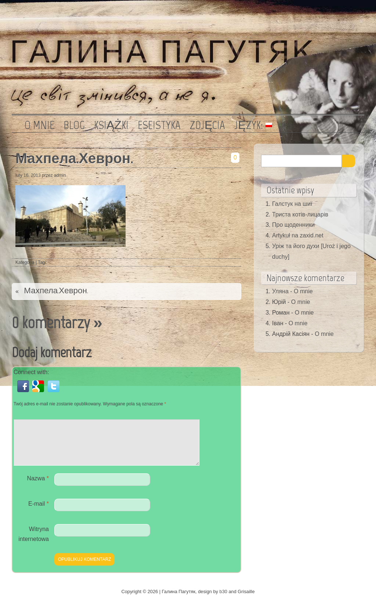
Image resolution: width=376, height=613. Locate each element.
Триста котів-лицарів (300, 214)
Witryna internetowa (33, 543)
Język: (253, 125)
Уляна (280, 291)
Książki (111, 125)
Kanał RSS (354, 13)
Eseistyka (159, 125)
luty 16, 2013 (28, 175)
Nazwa (38, 487)
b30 (223, 600)
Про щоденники (293, 225)
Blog (74, 125)
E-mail (38, 512)
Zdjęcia (207, 125)
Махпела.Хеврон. (74, 158)
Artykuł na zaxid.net (297, 235)
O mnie (39, 125)
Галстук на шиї (292, 204)
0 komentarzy (51, 322)
